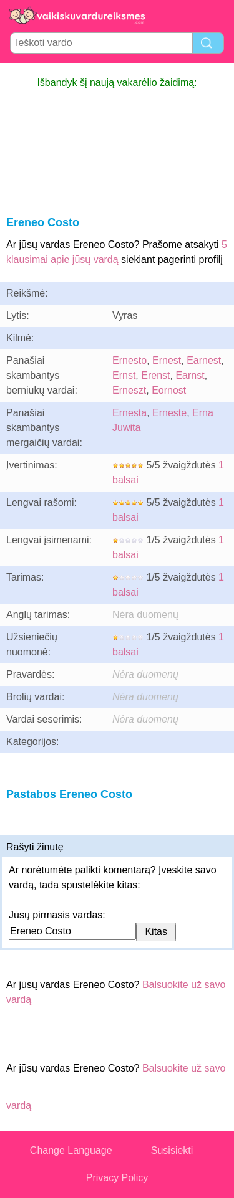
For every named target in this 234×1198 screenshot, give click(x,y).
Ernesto (129, 360)
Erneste (169, 412)
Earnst (189, 375)
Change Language (71, 1150)
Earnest (204, 360)
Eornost (169, 390)
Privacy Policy (117, 1177)
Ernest (166, 360)
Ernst (123, 375)
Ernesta (129, 412)
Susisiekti (172, 1150)
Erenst (155, 375)
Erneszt (129, 390)
